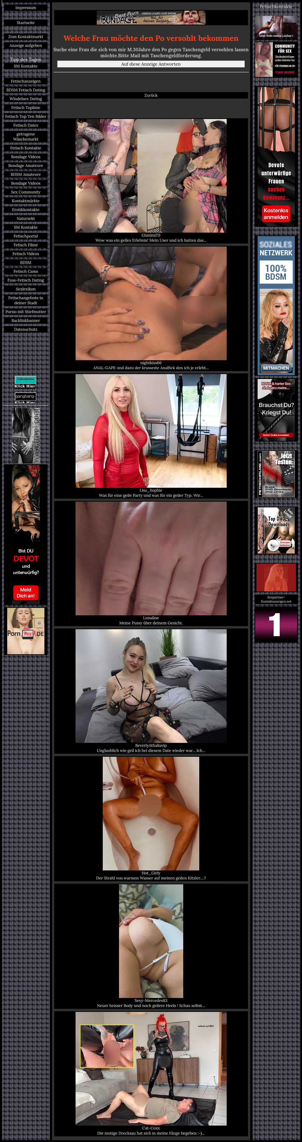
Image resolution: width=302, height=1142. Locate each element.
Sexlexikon (26, 289)
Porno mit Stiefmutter (25, 311)
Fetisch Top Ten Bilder (25, 116)
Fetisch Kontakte (25, 148)
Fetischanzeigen (25, 81)
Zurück (150, 95)
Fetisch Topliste (25, 107)
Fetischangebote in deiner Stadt (25, 300)
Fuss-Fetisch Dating (25, 280)
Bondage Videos (25, 156)
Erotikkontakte (26, 209)
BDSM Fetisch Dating (25, 90)
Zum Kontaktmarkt (25, 36)
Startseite (26, 22)
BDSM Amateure (26, 174)
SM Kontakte (26, 66)
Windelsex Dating (26, 98)
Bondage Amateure (25, 165)
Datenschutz (25, 329)
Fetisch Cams (25, 271)
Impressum (25, 7)
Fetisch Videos (26, 253)
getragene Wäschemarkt (25, 137)
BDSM (25, 262)
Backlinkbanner (25, 320)
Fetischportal (26, 236)
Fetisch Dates (25, 125)
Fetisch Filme (26, 244)
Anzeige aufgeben (26, 45)
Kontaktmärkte (26, 200)
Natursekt (26, 218)
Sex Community (25, 192)
